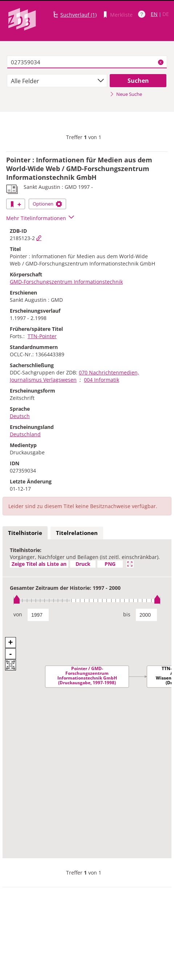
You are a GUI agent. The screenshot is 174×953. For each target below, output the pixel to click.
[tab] (25, 533)
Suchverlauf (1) (78, 14)
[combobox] (57, 80)
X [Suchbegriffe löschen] (160, 62)
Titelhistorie (25, 532)
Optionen (47, 203)
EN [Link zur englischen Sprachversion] (154, 14)
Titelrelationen (77, 532)
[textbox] (87, 62)
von (17, 614)
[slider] (87, 601)
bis (126, 614)
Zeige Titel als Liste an (39, 563)
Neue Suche (126, 94)
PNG (110, 563)
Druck (83, 563)
